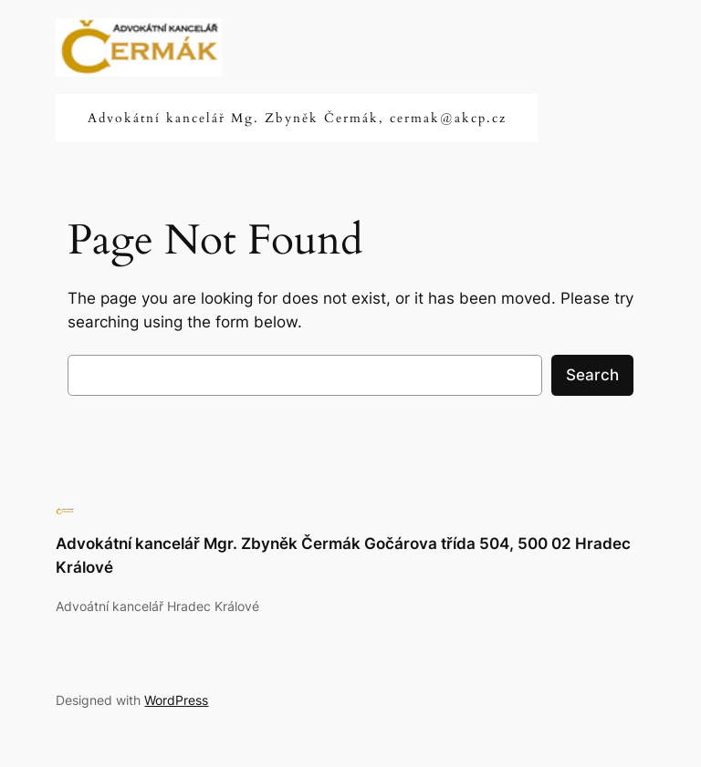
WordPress (176, 700)
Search (592, 375)
